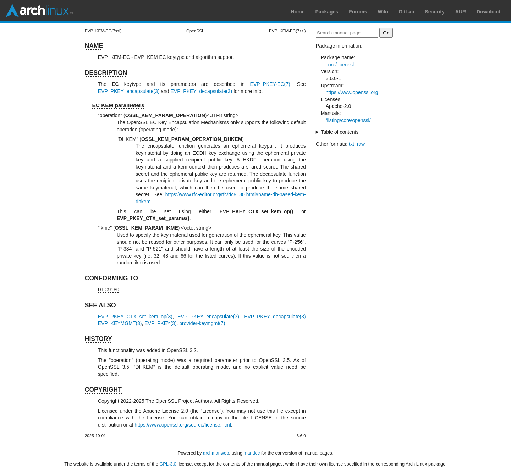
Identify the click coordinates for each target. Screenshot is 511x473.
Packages (327, 12)
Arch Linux (39, 11)
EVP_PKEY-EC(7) (270, 84)
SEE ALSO (100, 305)
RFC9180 (108, 289)
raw (361, 144)
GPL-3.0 (167, 464)
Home (298, 12)
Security (435, 12)
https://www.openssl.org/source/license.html (182, 425)
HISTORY (98, 338)
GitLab (406, 12)
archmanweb (216, 453)
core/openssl (340, 64)
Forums (358, 12)
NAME (94, 45)
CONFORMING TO (111, 278)
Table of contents (340, 132)
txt (351, 144)
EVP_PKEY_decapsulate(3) (201, 91)
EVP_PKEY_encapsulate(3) (129, 91)
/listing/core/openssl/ (348, 120)
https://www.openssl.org (352, 92)
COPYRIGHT (103, 389)
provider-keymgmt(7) (202, 323)
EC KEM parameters (118, 105)
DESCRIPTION (106, 72)
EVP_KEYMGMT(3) (120, 323)
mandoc (252, 453)
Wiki (383, 12)
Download (488, 12)
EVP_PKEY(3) (160, 323)
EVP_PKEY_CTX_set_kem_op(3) (135, 316)
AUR (460, 12)
